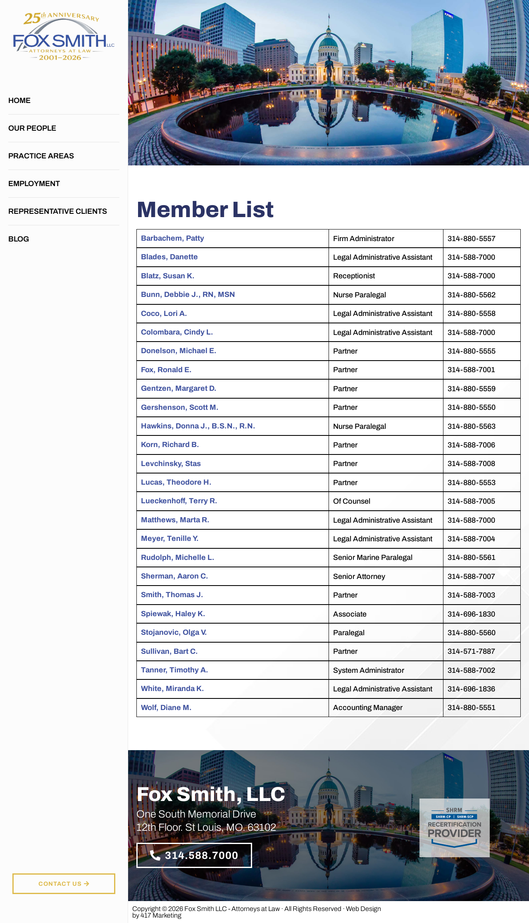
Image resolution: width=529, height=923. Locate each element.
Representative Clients (57, 211)
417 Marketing (161, 915)
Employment (34, 183)
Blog (18, 239)
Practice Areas (43, 156)
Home (19, 100)
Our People (32, 128)
